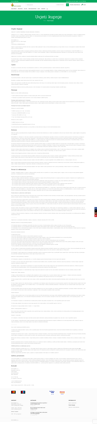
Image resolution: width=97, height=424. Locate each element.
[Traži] (48, 5)
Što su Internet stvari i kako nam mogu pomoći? (37, 410)
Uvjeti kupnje (72, 407)
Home (44, 22)
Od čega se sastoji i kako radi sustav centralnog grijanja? (38, 415)
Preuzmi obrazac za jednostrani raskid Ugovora (21, 195)
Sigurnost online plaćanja (74, 409)
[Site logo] (19, 5)
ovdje (80, 350)
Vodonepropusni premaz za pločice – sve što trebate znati (39, 405)
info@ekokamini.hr (18, 411)
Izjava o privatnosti (72, 405)
